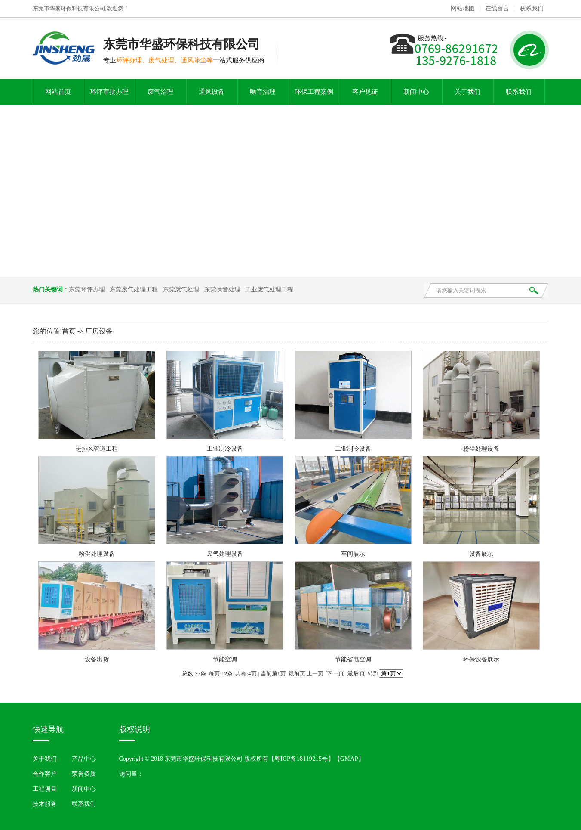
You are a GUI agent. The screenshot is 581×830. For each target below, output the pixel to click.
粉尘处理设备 (481, 449)
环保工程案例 (314, 91)
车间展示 (353, 554)
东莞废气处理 (181, 289)
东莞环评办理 (87, 289)
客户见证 (365, 91)
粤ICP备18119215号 (301, 759)
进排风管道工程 (97, 449)
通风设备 (211, 91)
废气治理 (160, 91)
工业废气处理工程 (269, 289)
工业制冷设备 (225, 449)
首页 (69, 331)
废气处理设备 (225, 554)
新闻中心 (416, 91)
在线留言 (497, 8)
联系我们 (532, 8)
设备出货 (97, 659)
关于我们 (467, 91)
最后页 (356, 673)
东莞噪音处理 (222, 289)
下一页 (335, 673)
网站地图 (463, 8)
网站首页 (58, 91)
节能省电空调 (353, 659)
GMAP (349, 759)
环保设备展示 (481, 659)
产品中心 (84, 759)
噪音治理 (263, 91)
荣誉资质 (84, 774)
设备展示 (481, 554)
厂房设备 (99, 331)
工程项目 (45, 789)
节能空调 (225, 659)
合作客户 (45, 774)
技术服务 (45, 804)
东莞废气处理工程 (134, 289)
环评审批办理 (109, 91)
